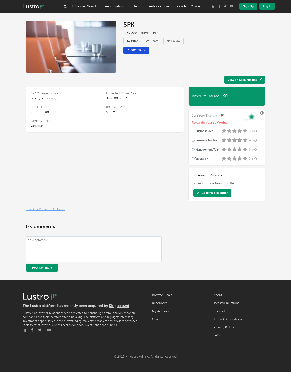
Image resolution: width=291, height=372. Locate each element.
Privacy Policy (223, 327)
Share (152, 41)
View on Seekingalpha (245, 79)
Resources (159, 303)
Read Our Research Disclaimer (45, 209)
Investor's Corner (158, 6)
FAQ (216, 335)
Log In (267, 6)
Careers (157, 319)
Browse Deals (162, 295)
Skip (253, 131)
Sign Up (248, 6)
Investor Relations (115, 6)
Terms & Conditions (227, 319)
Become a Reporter (212, 192)
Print (132, 41)
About (217, 295)
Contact (219, 311)
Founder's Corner (188, 6)
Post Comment (42, 267)
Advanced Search (84, 6)
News (137, 6)
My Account (161, 311)
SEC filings (136, 50)
